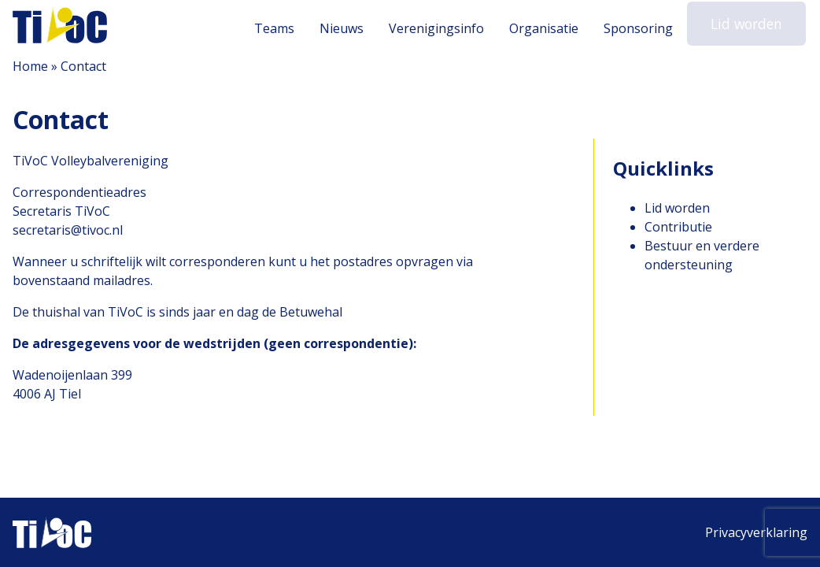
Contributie (678, 226)
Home (30, 66)
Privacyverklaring (756, 532)
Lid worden (749, 26)
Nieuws (348, 28)
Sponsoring (644, 28)
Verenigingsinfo (442, 28)
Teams (280, 28)
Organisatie (550, 28)
